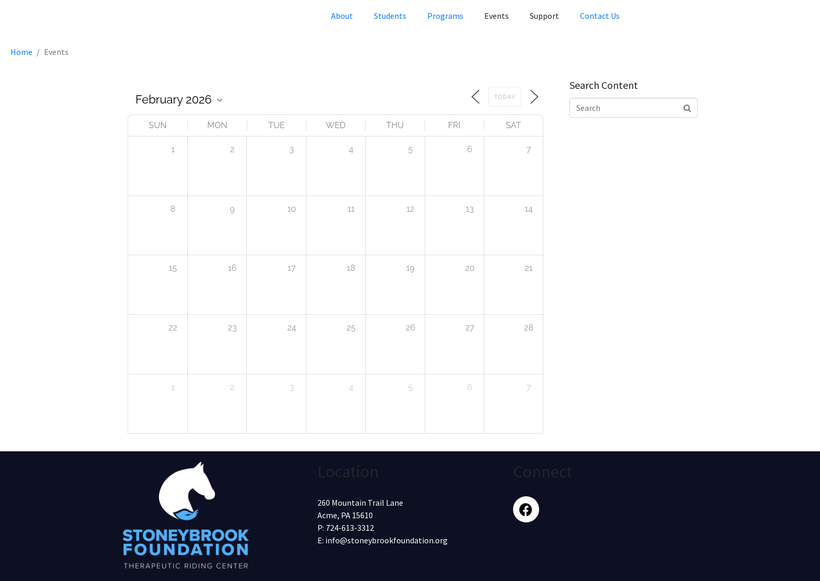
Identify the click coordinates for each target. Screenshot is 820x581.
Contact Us (600, 15)
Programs (445, 15)
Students (390, 15)
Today (505, 97)
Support (544, 15)
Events (496, 15)
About (342, 15)
